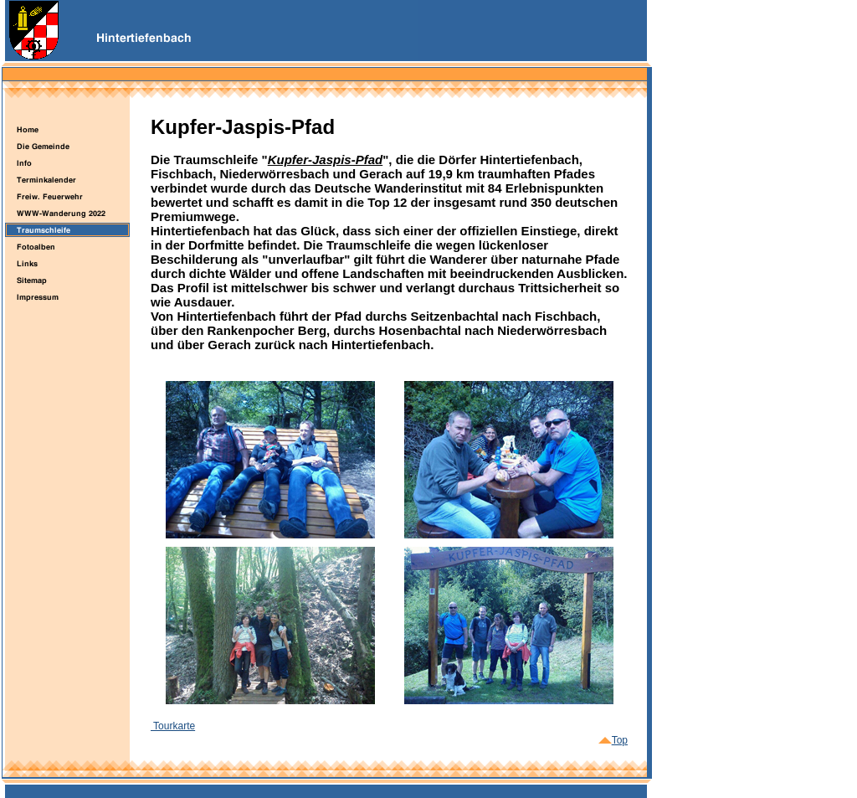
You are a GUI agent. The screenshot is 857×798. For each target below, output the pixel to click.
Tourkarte (173, 726)
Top (613, 740)
